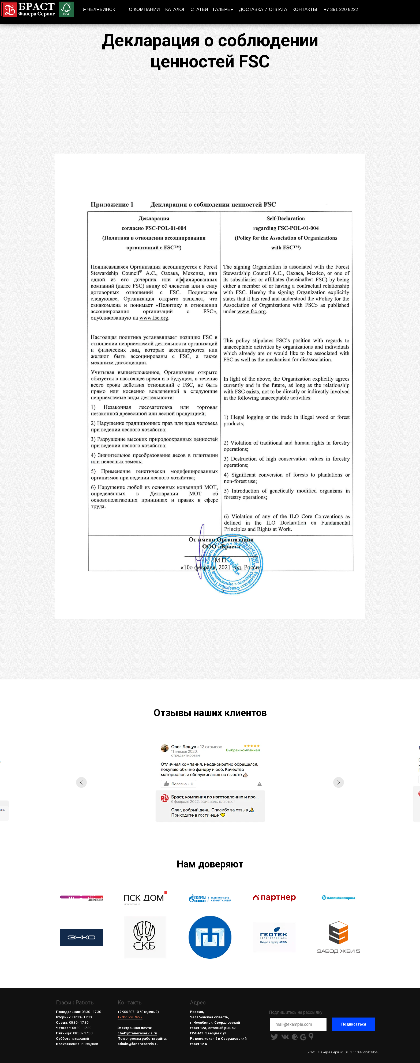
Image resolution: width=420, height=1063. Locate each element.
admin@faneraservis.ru (138, 1044)
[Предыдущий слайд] (81, 782)
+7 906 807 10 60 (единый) (138, 1012)
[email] (298, 1024)
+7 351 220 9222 (130, 1017)
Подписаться (353, 1024)
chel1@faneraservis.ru (137, 1033)
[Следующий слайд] (338, 782)
